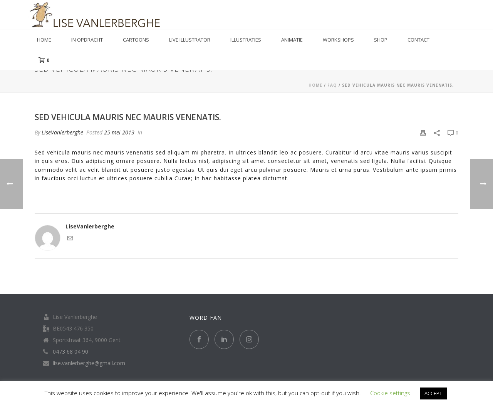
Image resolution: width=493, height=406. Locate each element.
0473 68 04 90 (70, 351)
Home (44, 39)
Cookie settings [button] (390, 393)
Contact (418, 39)
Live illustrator (189, 39)
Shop (380, 39)
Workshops (338, 39)
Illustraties (245, 39)
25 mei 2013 (119, 132)
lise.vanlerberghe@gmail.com (89, 363)
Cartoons (136, 39)
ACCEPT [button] (433, 393)
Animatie (292, 39)
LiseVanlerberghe (62, 132)
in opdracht (87, 39)
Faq (332, 85)
